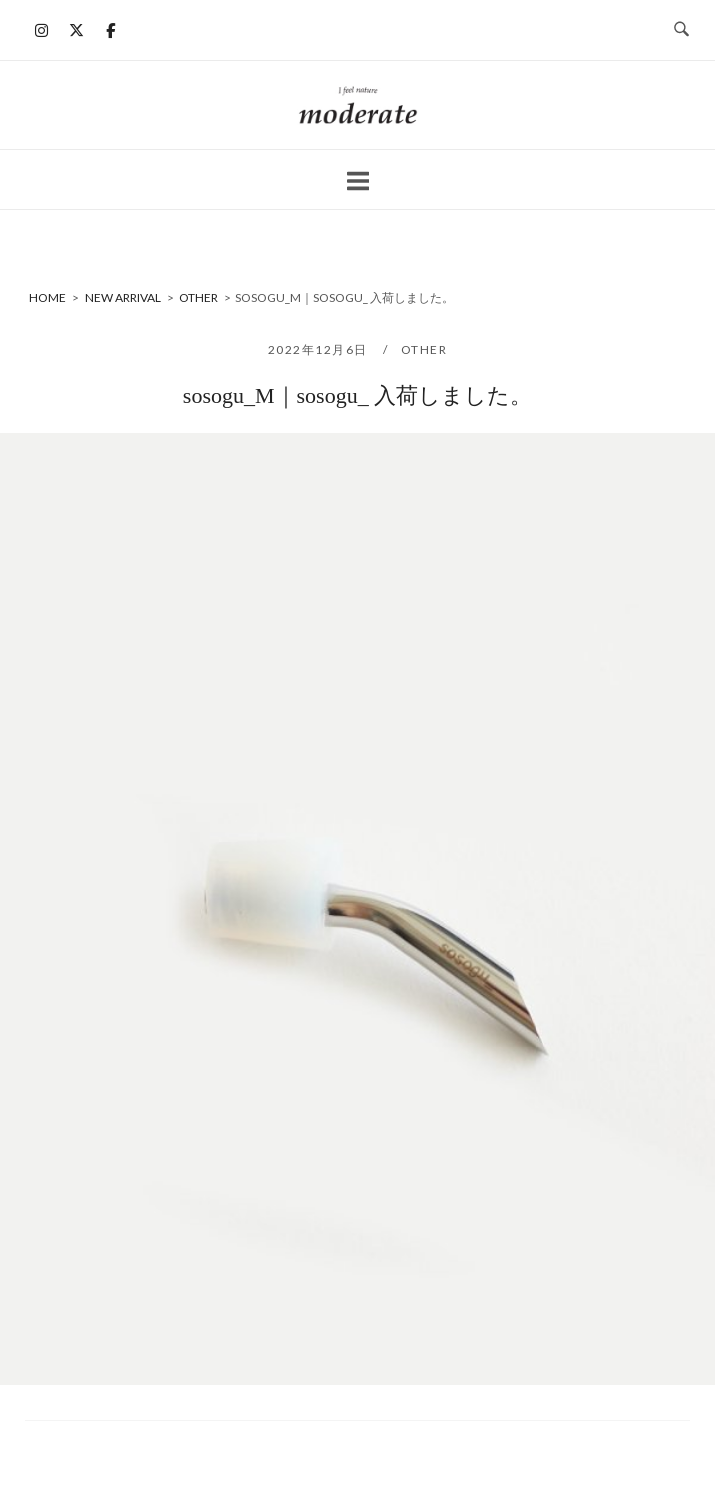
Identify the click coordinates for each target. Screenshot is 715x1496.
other (424, 349)
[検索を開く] (681, 30)
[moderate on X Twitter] (76, 30)
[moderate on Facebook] (111, 30)
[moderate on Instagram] (42, 30)
